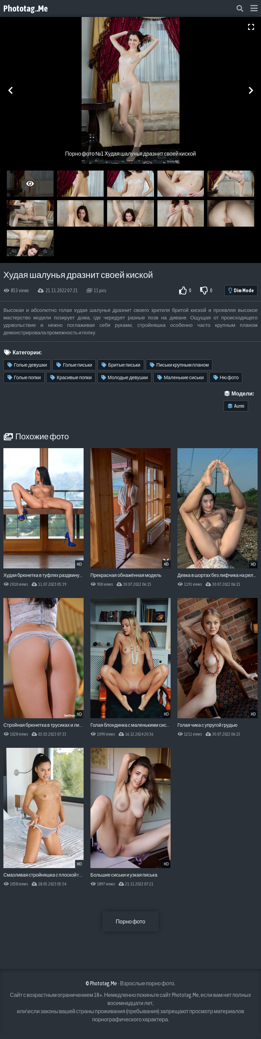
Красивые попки (71, 377)
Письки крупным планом (179, 365)
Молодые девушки (124, 377)
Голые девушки (27, 365)
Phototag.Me (25, 8)
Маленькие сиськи (180, 377)
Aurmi (236, 406)
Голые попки (24, 377)
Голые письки (74, 365)
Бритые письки (121, 365)
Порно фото (130, 921)
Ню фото (226, 377)
